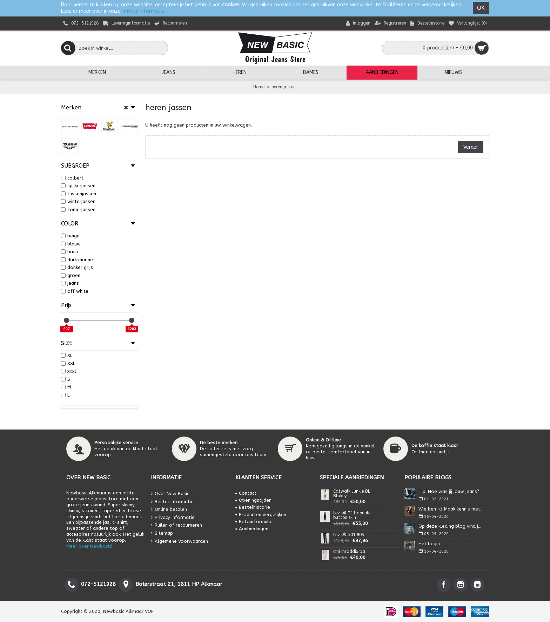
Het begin (429, 543)
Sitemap (162, 533)
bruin (69, 251)
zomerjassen (78, 209)
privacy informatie (143, 11)
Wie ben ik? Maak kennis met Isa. (451, 509)
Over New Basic (170, 494)
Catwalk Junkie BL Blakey (351, 493)
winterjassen (78, 201)
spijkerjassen (78, 185)
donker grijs (77, 267)
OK (481, 8)
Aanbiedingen (251, 528)
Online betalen (169, 510)
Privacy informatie (173, 517)
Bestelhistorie (252, 507)
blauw (71, 243)
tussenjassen (78, 193)
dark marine (77, 259)
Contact (245, 493)
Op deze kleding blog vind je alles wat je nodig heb (451, 526)
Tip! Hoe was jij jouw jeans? (448, 491)
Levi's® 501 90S (348, 535)
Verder (470, 147)
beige (70, 235)
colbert (72, 178)
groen (70, 275)
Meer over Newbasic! (89, 546)
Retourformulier (254, 521)
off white (74, 291)
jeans (70, 283)
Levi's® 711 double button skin (351, 515)
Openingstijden (253, 500)
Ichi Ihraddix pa (349, 551)
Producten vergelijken (260, 514)
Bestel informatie (172, 502)
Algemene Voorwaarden (179, 541)
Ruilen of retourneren (176, 525)
